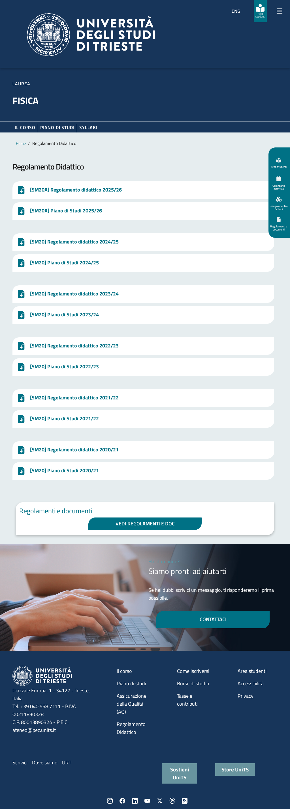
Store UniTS (235, 769)
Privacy (245, 696)
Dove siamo (44, 762)
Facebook (122, 800)
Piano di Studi (57, 127)
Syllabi (88, 127)
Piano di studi (131, 683)
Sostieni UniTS (179, 773)
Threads (172, 800)
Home (21, 143)
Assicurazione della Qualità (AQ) (131, 704)
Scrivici (19, 762)
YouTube (147, 800)
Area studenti (252, 671)
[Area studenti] (260, 11)
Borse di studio (193, 683)
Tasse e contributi (187, 700)
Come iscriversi (193, 671)
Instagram (110, 800)
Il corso (25, 127)
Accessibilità (251, 683)
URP (67, 762)
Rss (185, 800)
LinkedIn (135, 800)
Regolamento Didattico (131, 728)
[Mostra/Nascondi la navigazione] (279, 11)
